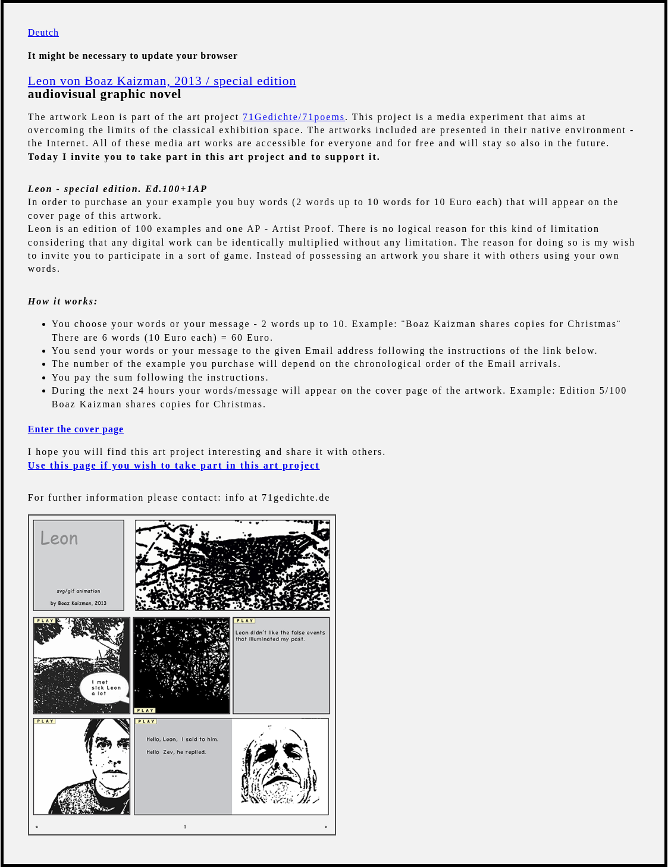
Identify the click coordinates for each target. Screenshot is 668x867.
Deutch (43, 32)
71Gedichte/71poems (294, 117)
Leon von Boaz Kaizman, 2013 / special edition (162, 80)
